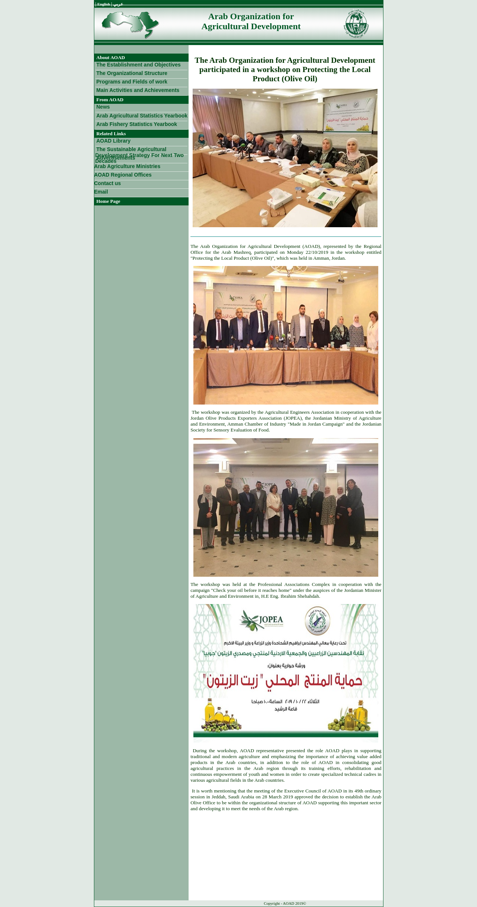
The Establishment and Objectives (139, 65)
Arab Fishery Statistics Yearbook (137, 124)
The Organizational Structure (132, 73)
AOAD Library (114, 141)
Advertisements (116, 158)
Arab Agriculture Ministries (127, 166)
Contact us (107, 183)
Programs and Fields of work (132, 82)
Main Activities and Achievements (138, 90)
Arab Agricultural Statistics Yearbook (142, 116)
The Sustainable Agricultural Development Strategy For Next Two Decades (139, 150)
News (103, 107)
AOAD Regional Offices (123, 175)
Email (101, 192)
